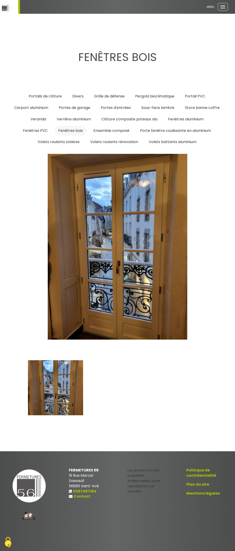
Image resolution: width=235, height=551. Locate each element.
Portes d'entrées (116, 107)
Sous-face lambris (157, 107)
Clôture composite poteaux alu (129, 119)
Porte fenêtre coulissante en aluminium (175, 130)
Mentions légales (203, 493)
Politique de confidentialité (201, 473)
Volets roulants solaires (59, 141)
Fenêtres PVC (35, 130)
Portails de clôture (45, 96)
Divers (78, 96)
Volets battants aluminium (172, 141)
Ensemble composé (111, 130)
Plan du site (197, 484)
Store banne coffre (202, 107)
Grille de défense (109, 96)
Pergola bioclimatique (154, 96)
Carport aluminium (31, 107)
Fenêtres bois (70, 130)
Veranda (38, 119)
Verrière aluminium (74, 119)
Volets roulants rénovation (114, 141)
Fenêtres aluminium (186, 119)
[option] (117, 247)
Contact (81, 496)
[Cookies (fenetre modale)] (8, 543)
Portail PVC (195, 96)
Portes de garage (74, 107)
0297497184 (84, 491)
